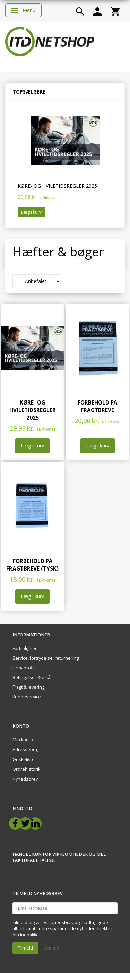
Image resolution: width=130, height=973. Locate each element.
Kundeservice (26, 697)
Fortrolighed (25, 648)
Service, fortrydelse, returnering (45, 658)
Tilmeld (25, 948)
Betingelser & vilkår (32, 677)
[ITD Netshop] (49, 41)
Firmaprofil (23, 668)
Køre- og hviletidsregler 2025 (57, 186)
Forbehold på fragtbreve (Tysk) (32, 564)
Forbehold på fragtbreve (97, 406)
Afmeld (51, 948)
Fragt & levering (28, 687)
